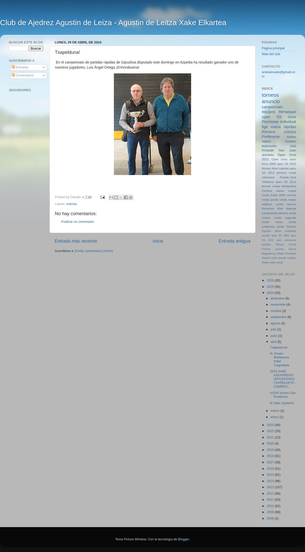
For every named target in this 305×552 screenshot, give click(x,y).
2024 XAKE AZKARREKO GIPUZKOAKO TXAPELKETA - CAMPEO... (283, 379)
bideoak (291, 208)
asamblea (290, 231)
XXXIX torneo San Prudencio (283, 395)
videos (266, 141)
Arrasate (268, 150)
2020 (271, 443)
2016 (271, 468)
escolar (266, 235)
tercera (291, 204)
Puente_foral (288, 177)
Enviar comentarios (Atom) (94, 251)
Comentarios (23, 75)
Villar (280, 208)
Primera (268, 132)
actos (274, 258)
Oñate (280, 253)
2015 (271, 475)
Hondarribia (288, 186)
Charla (292, 244)
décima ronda (287, 213)
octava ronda (271, 217)
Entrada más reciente (76, 241)
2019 (271, 450)
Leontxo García (285, 249)
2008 (271, 518)
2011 (271, 499)
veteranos (268, 177)
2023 (271, 425)
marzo (276, 411)
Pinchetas (270, 121)
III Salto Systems (282, 403)
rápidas (289, 126)
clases (280, 190)
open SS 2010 (286, 163)
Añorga (280, 244)
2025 (271, 287)
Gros (292, 117)
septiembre (279, 317)
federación (269, 146)
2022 (271, 431)
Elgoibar (266, 231)
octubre (276, 311)
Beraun (266, 168)
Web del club (271, 54)
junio (274, 336)
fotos (275, 168)
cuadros (291, 258)
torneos (270, 95)
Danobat (291, 226)
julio (274, 329)
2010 (271, 506)
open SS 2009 (280, 235)
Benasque (287, 111)
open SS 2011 (286, 181)
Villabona (267, 181)
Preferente (271, 136)
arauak (282, 258)
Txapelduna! (278, 347)
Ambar (291, 137)
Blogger (183, 539)
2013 (271, 487)
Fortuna (266, 249)
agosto (276, 323)
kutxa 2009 (278, 195)
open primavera (286, 240)
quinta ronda (278, 199)
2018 (271, 456)
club (293, 146)
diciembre (278, 298)
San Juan (287, 150)
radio (273, 262)
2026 (271, 280)
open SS (272, 117)
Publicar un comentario (77, 222)
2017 (271, 462)
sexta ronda (286, 222)
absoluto (268, 155)
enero (275, 417)
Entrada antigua (234, 241)
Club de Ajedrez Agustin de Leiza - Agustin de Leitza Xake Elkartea (113, 22)
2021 (271, 437)
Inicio (158, 241)
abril (274, 342)
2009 (271, 512)
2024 (271, 293)
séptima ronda (272, 204)
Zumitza (267, 190)
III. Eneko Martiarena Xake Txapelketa (279, 359)
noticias (71, 204)
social (279, 262)
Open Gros (279, 159)
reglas (292, 199)
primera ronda (286, 172)
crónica (290, 132)
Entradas (20, 67)
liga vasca (271, 126)
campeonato (270, 213)
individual (288, 121)
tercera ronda (271, 186)
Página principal (273, 48)
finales (265, 262)
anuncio (271, 101)
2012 (271, 493)
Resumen (268, 208)
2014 (271, 481)
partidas (266, 244)
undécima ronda (273, 226)
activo (278, 231)
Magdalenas (269, 253)
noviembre (278, 304)
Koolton (290, 141)
